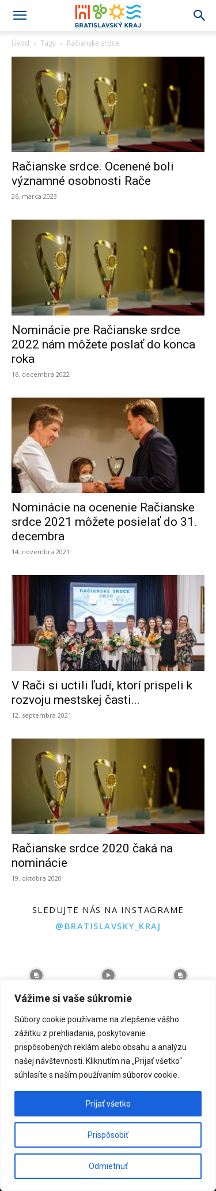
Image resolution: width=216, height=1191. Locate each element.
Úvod (20, 43)
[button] (19, 15)
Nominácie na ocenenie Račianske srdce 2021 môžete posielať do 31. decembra (104, 521)
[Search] (200, 15)
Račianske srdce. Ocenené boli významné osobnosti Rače (93, 173)
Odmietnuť (108, 1166)
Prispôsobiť (108, 1135)
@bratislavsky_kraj (108, 926)
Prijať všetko (108, 1103)
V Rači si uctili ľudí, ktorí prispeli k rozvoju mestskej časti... (102, 692)
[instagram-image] (36, 975)
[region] (108, 1085)
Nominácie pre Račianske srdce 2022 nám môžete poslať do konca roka (103, 344)
